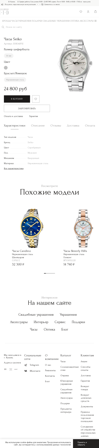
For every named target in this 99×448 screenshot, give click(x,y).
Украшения (24, 21)
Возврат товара (85, 388)
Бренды (6, 21)
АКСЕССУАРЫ (87, 21)
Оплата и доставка (13, 116)
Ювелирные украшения (66, 382)
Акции (84, 361)
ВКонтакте (32, 370)
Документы (87, 406)
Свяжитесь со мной (50, 4)
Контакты (50, 376)
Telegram (31, 365)
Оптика (74, 21)
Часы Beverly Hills (75, 251)
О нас (48, 365)
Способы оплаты (85, 368)
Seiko (30, 142)
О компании (52, 357)
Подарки (37, 21)
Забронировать (27, 108)
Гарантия (33, 116)
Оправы (64, 375)
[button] (45, 273)
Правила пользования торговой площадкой (87, 416)
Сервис (60, 322)
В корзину (17, 99)
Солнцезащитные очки (69, 368)
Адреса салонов (12, 362)
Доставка (86, 375)
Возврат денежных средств (86, 398)
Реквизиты (50, 370)
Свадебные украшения (56, 21)
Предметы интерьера (66, 410)
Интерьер (41, 322)
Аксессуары (19, 322)
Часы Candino (21, 251)
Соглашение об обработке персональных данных (88, 431)
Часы (14, 21)
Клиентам (87, 355)
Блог (64, 329)
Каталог (65, 355)
